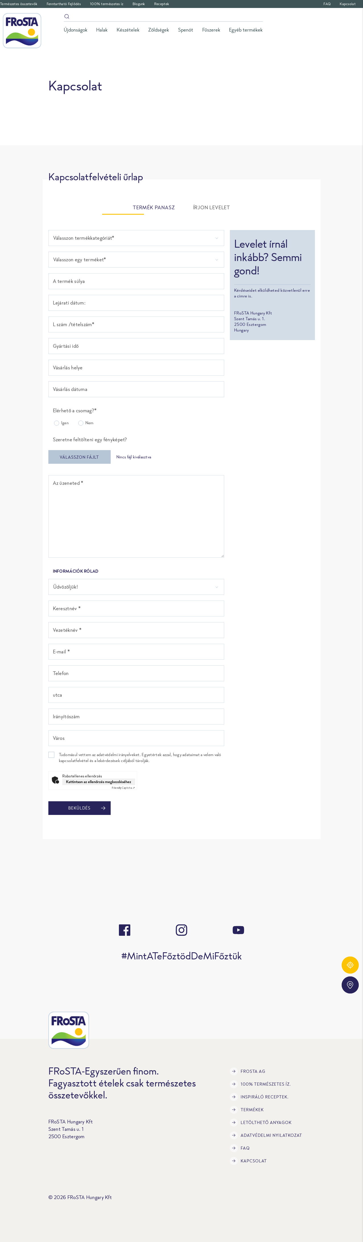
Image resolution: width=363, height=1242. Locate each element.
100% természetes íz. (260, 1084)
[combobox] (136, 260)
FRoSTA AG (247, 1071)
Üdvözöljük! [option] (65, 586)
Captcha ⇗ (123, 788)
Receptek (161, 3)
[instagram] (181, 930)
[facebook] (124, 930)
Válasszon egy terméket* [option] (79, 259)
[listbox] (136, 238)
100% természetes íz (106, 3)
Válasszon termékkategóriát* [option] (84, 238)
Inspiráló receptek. (259, 1097)
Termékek (247, 1110)
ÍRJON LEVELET (211, 207)
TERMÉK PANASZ (154, 207)
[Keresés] (163, 17)
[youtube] (238, 930)
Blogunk (139, 3)
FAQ (327, 3)
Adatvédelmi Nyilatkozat (266, 1135)
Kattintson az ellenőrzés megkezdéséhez (98, 781)
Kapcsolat (348, 3)
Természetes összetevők (19, 3)
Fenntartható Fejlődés (64, 3)
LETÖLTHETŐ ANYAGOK (261, 1123)
